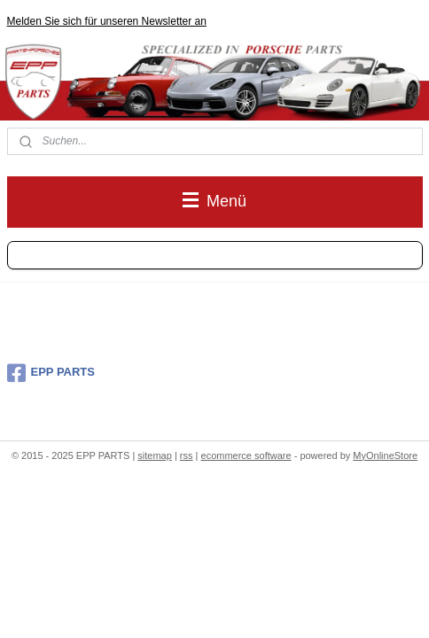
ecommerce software (246, 455)
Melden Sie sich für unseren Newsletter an (107, 21)
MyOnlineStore (385, 455)
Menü (214, 201)
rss (186, 455)
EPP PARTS (51, 373)
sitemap (154, 455)
